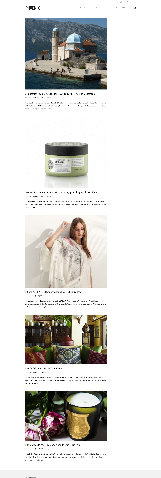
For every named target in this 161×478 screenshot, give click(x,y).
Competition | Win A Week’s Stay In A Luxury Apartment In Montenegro (60, 93)
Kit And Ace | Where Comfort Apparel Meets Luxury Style (53, 292)
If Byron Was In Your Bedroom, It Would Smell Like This (52, 445)
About (114, 8)
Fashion (46, 296)
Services (126, 8)
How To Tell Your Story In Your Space (43, 368)
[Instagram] (121, 2)
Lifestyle (48, 98)
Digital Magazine (92, 8)
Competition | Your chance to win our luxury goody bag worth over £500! (61, 192)
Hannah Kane (31, 98)
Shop (106, 8)
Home (78, 8)
